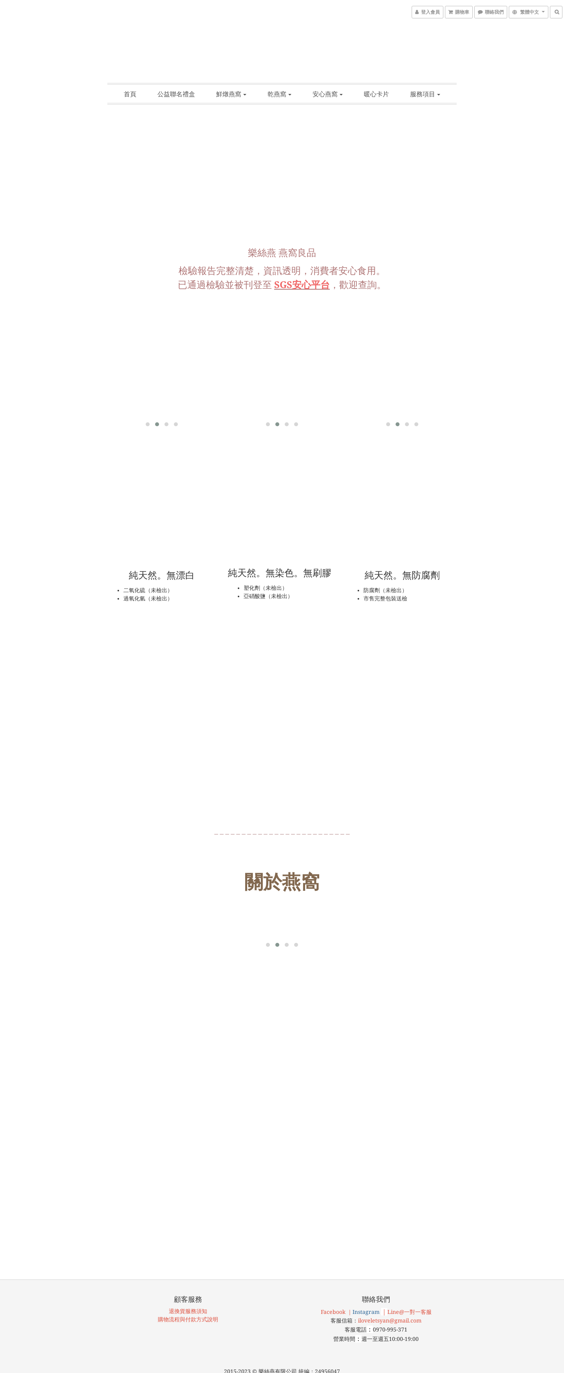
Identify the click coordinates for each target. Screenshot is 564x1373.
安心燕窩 (328, 94)
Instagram (366, 1263)
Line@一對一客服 (409, 1263)
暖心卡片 (376, 94)
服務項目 (425, 94)
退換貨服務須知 (188, 1262)
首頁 (130, 94)
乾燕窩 (279, 94)
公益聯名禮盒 (176, 94)
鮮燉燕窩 (231, 94)
